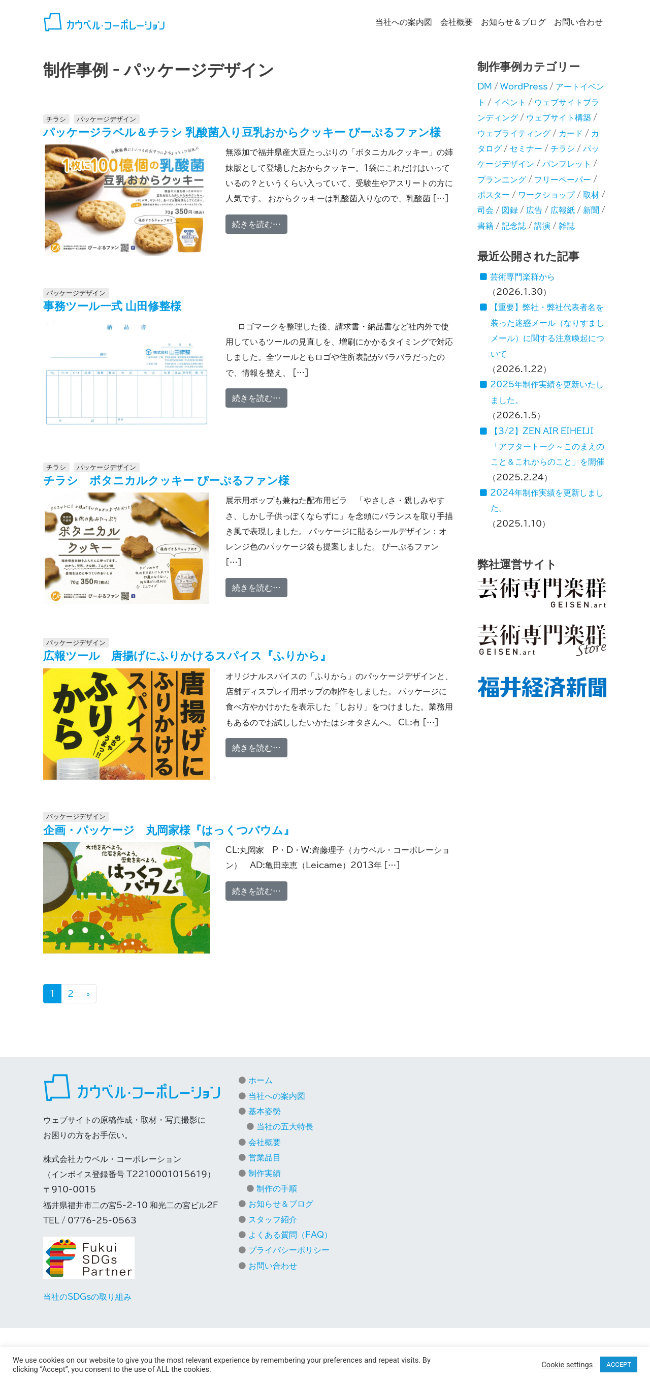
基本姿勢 (264, 1111)
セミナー (526, 148)
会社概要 (456, 22)
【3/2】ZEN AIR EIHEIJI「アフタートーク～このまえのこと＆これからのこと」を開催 (547, 446)
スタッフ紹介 (272, 1219)
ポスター (493, 195)
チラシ (56, 119)
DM (484, 86)
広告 (534, 210)
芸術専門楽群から (522, 276)
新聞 (591, 210)
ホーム (260, 1080)
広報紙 (562, 210)
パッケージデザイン (106, 119)
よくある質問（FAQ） (290, 1235)
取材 (591, 195)
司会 (485, 210)
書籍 (485, 226)
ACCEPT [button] (618, 1364)
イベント (510, 102)
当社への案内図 (403, 22)
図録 (510, 210)
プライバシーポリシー (289, 1250)
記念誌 (514, 226)
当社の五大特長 (284, 1126)
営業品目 (264, 1157)
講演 (542, 226)
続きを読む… (259, 223)
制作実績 (264, 1173)
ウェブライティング (513, 133)
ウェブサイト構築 (558, 117)
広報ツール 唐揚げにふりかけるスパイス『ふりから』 (187, 655)
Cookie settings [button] (567, 1364)
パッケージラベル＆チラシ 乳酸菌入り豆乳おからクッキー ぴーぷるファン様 (242, 132)
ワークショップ (546, 195)
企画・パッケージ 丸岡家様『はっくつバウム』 (169, 830)
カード (571, 133)
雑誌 (567, 226)
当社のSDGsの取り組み (87, 1297)
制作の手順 (276, 1188)
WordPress (523, 86)
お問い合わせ (578, 22)
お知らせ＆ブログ (513, 22)
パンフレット (566, 164)
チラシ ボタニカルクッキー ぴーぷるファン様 (166, 480)
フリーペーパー (562, 179)
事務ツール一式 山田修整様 (112, 306)
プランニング (501, 179)
